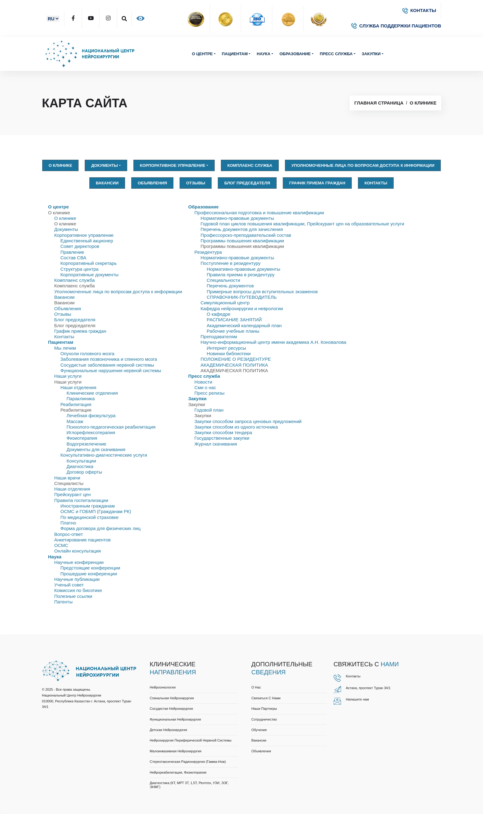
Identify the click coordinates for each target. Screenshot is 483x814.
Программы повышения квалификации (242, 240)
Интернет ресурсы (226, 348)
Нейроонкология (163, 687)
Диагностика (80, 466)
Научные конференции (79, 562)
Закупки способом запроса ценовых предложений (248, 421)
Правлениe (72, 252)
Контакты (375, 183)
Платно (68, 522)
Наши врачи (67, 477)
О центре (202, 53)
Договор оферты (84, 472)
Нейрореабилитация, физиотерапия (178, 772)
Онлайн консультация (77, 550)
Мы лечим (65, 348)
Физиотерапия (82, 438)
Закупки (371, 53)
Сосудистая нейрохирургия (171, 708)
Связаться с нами (266, 698)
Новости (203, 381)
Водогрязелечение (86, 443)
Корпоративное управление (172, 165)
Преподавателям (219, 336)
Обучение (259, 730)
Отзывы (195, 183)
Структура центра (79, 269)
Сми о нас (205, 387)
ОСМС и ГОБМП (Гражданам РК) (95, 511)
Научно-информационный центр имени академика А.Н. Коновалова (273, 342)
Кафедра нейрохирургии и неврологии (242, 308)
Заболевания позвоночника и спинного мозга (108, 359)
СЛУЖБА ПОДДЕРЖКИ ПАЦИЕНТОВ (396, 25)
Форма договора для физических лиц (100, 528)
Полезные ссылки (73, 596)
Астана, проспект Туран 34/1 (368, 688)
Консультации (81, 460)
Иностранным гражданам (87, 505)
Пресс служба (336, 53)
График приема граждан (317, 183)
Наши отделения (78, 387)
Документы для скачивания (96, 449)
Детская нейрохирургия (168, 730)
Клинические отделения (92, 393)
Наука (263, 53)
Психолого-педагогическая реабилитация (111, 427)
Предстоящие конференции (90, 567)
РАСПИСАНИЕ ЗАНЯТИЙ (234, 319)
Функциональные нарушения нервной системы (110, 370)
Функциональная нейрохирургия (175, 719)
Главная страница (378, 102)
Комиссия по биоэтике (78, 590)
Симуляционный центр (225, 302)
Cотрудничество (264, 719)
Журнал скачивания (215, 443)
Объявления (152, 183)
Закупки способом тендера (223, 432)
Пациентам (235, 53)
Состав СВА (73, 257)
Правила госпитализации (81, 500)
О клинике (423, 102)
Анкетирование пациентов (82, 539)
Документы (104, 165)
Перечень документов (230, 285)
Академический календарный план (244, 325)
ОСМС (61, 545)
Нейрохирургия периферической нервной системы (190, 740)
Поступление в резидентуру (231, 263)
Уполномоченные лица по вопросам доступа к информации (362, 165)
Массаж (75, 421)
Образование (294, 53)
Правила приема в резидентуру (240, 274)
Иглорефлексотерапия (91, 432)
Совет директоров (79, 246)
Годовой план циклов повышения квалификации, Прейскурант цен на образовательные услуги (302, 223)
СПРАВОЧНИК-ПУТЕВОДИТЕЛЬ (242, 297)
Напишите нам (357, 699)
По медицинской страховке (89, 517)
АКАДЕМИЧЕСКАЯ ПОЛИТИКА (234, 365)
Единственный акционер (86, 240)
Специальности (223, 280)
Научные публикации (76, 579)
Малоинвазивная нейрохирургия (175, 751)
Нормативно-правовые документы (237, 218)
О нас (256, 687)
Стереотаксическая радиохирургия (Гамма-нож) (188, 761)
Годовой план (208, 410)
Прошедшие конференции (88, 573)
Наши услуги (68, 376)
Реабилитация (75, 404)
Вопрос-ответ (68, 534)
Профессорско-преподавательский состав (246, 235)
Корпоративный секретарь (88, 263)
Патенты (63, 601)
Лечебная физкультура (91, 415)
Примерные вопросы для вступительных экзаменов (262, 291)
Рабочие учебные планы (233, 331)
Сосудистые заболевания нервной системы (107, 365)
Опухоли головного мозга (87, 353)
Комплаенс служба (249, 165)
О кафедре (218, 314)
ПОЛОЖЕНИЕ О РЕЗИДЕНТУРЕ (236, 359)
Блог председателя (247, 183)
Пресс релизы (209, 393)
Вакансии (107, 183)
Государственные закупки (221, 438)
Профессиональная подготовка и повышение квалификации (259, 212)
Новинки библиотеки (229, 353)
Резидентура (208, 252)
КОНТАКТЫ (419, 10)
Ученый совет (69, 584)
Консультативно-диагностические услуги (103, 455)
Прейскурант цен (72, 494)
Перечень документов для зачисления (242, 229)
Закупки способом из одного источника (236, 427)
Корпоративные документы (89, 274)
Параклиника (81, 398)
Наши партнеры (264, 708)
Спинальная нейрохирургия (172, 698)
